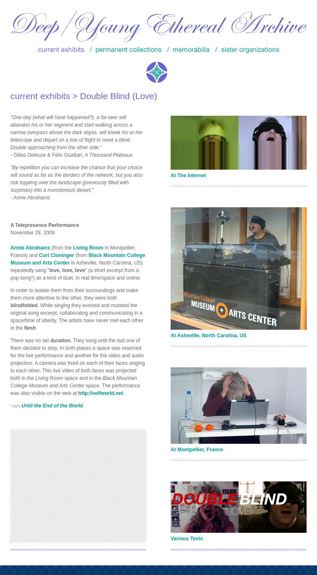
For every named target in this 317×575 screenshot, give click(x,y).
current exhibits (40, 96)
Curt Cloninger (56, 255)
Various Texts (187, 539)
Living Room (88, 248)
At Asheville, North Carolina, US (209, 335)
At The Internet (188, 175)
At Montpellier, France (197, 450)
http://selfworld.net (100, 393)
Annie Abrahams (30, 248)
